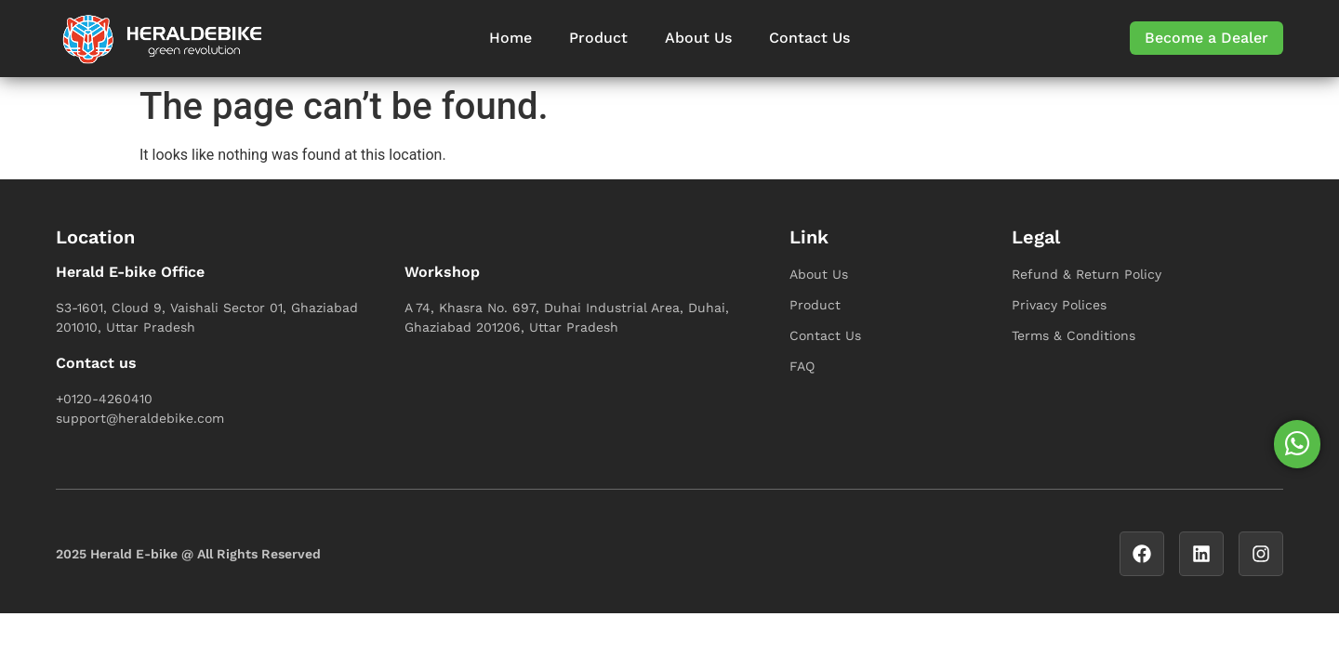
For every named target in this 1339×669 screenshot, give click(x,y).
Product (598, 37)
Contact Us (809, 37)
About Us (698, 37)
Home (510, 37)
